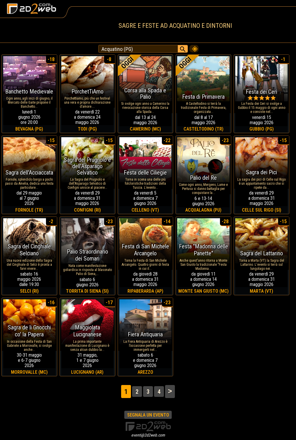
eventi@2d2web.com (148, 435)
